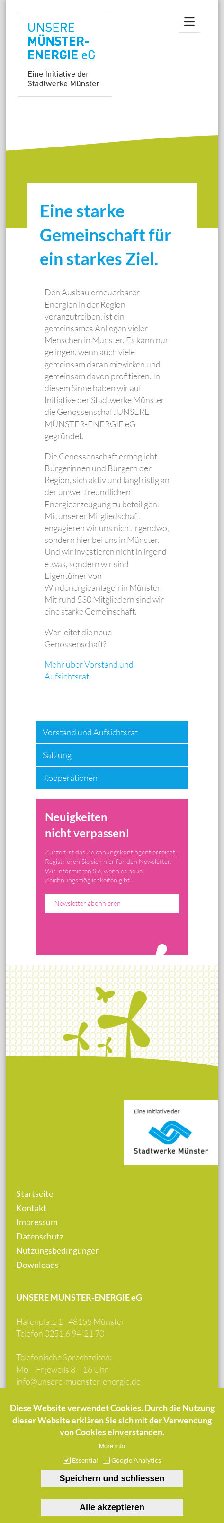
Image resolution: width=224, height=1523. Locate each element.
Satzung (57, 755)
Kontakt (31, 1207)
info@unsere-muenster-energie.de (78, 1381)
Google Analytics (136, 1462)
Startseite (34, 1193)
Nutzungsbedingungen (58, 1250)
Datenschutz (39, 1236)
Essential (85, 1462)
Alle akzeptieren (112, 1509)
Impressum (37, 1222)
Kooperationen (70, 777)
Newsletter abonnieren (87, 903)
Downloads (37, 1264)
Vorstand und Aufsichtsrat (90, 732)
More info (112, 1447)
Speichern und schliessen (111, 1480)
